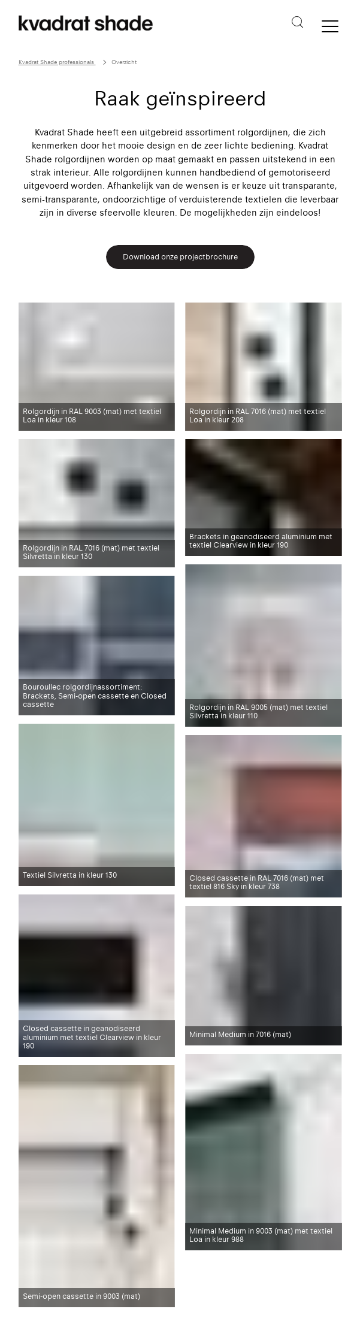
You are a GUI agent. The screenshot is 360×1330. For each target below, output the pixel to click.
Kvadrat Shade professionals (57, 62)
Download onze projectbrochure (180, 256)
